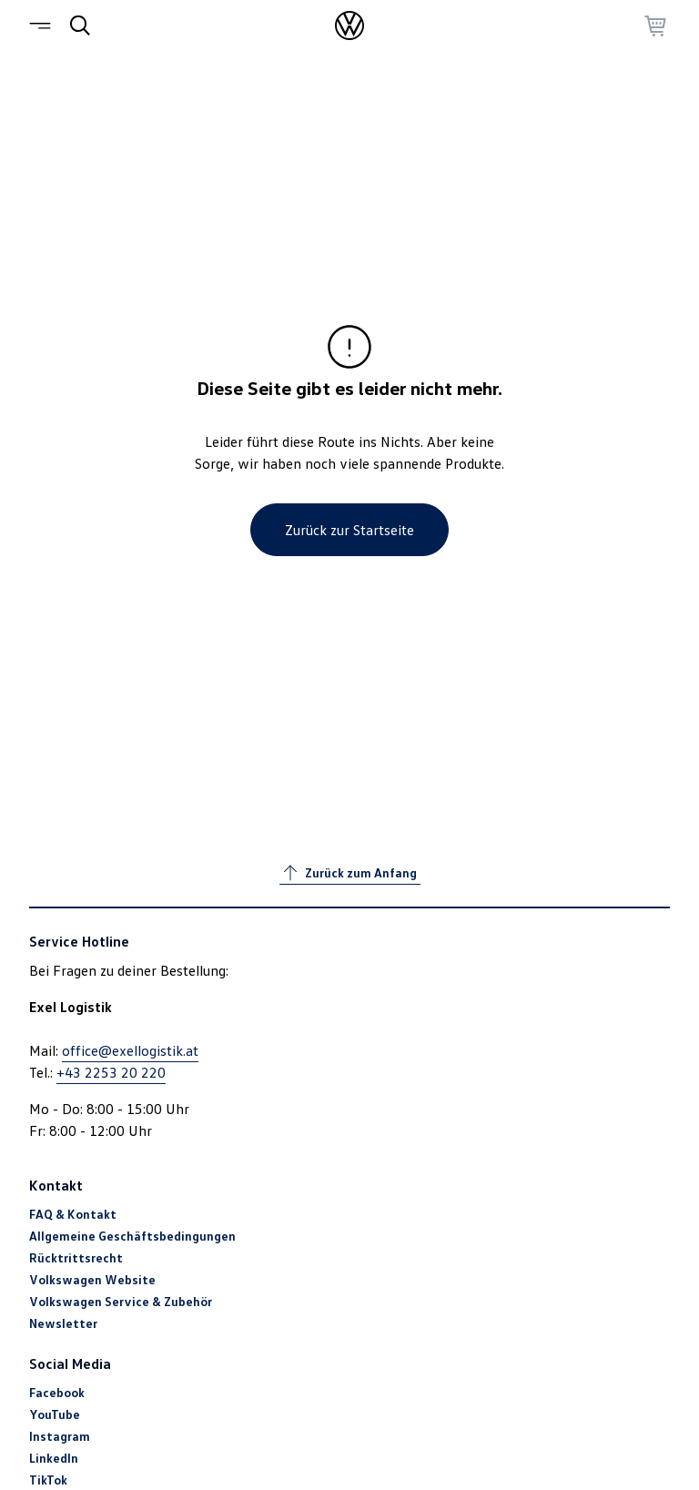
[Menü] (43, 25)
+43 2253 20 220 (111, 1072)
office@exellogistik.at (130, 1050)
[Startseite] (349, 25)
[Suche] (80, 25)
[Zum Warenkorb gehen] (655, 25)
